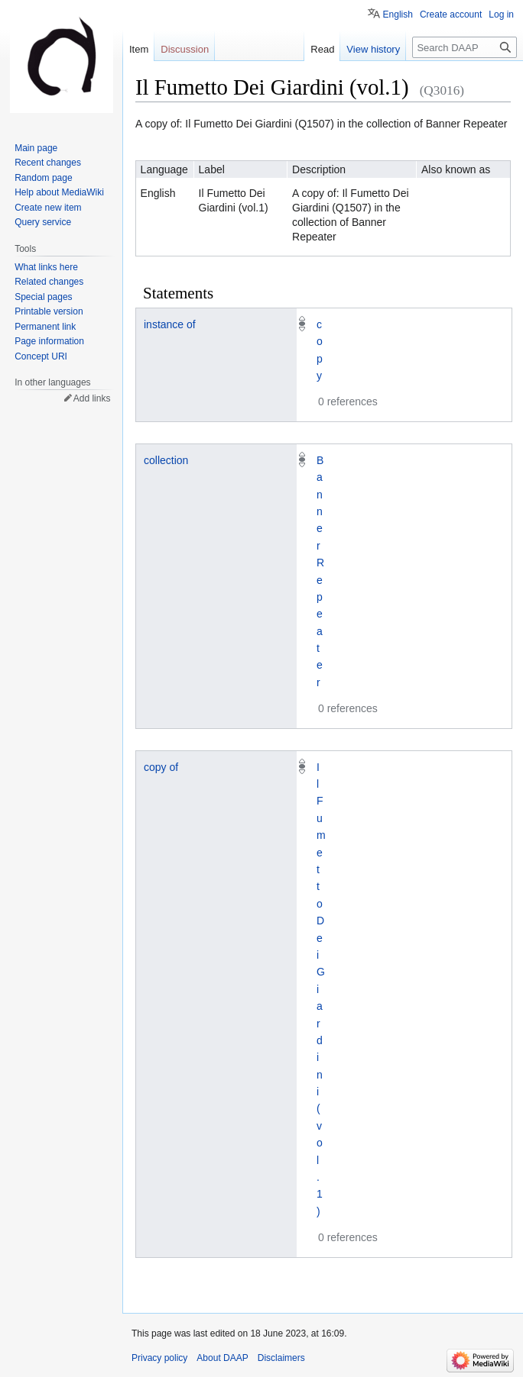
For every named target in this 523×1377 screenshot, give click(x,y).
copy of (161, 767)
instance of (170, 324)
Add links (92, 398)
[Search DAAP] (464, 47)
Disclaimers (281, 1358)
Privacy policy (159, 1358)
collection (166, 460)
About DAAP (222, 1358)
